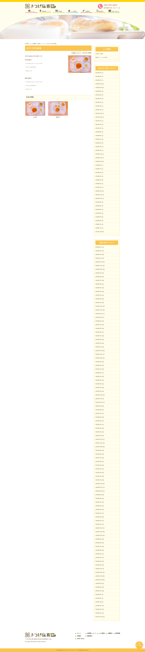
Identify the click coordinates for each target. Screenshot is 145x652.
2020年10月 (98, 491)
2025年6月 (98, 284)
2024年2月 (98, 343)
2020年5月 (98, 146)
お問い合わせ (80, 638)
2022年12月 (98, 84)
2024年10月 (98, 313)
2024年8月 (98, 321)
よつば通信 (33, 43)
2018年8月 (98, 205)
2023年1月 (98, 391)
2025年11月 (98, 265)
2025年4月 (98, 291)
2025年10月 (98, 269)
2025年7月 (98, 280)
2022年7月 (98, 413)
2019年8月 (98, 165)
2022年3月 (98, 428)
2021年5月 (98, 465)
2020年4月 (98, 513)
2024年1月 (98, 347)
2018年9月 (98, 202)
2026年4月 (98, 247)
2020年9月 (98, 132)
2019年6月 (98, 172)
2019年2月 (98, 183)
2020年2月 (98, 520)
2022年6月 (98, 417)
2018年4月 (98, 217)
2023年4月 (98, 80)
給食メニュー (41, 43)
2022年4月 (98, 102)
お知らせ (97, 53)
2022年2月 (98, 106)
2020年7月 (98, 139)
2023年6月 (98, 372)
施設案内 (89, 636)
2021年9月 (98, 450)
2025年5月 (98, 287)
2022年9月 (98, 91)
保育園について (91, 633)
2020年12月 (98, 483)
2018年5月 (98, 213)
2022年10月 (98, 87)
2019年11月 (98, 157)
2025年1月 (98, 302)
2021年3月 (98, 128)
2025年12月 (98, 262)
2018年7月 (98, 591)
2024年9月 (98, 317)
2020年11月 (98, 487)
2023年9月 (98, 361)
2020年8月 (98, 135)
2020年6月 (98, 143)
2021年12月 (98, 113)
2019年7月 (98, 169)
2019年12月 (98, 154)
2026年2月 (98, 254)
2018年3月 (98, 220)
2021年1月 (98, 480)
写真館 (79, 636)
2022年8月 (98, 95)
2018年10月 (98, 198)
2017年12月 (98, 231)
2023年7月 (98, 369)
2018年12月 (98, 191)
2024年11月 (98, 310)
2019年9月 (98, 539)
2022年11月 (98, 398)
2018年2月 (98, 224)
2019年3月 (98, 561)
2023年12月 (98, 350)
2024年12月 (98, 306)
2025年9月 (98, 273)
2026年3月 (98, 251)
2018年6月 (98, 209)
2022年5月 (98, 98)
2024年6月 (98, 328)
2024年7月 (98, 324)
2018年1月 (98, 228)
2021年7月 (98, 120)
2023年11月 (98, 354)
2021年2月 (98, 476)
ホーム (79, 633)
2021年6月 (98, 461)
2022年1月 (98, 109)
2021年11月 (98, 443)
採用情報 (117, 633)
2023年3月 (98, 384)
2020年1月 (98, 150)
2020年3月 (98, 517)
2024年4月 (98, 72)
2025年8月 (98, 276)
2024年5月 (98, 332)
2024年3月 (98, 339)
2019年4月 (98, 180)
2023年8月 (98, 76)
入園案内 (109, 633)
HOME (27, 43)
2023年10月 (98, 358)
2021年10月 (98, 117)
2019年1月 (98, 187)
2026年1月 (98, 258)
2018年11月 (98, 194)
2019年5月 (98, 176)
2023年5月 (98, 376)
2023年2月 (98, 387)
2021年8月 (98, 454)
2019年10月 (98, 161)
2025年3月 (98, 295)
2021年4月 (98, 124)
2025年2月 (98, 299)
